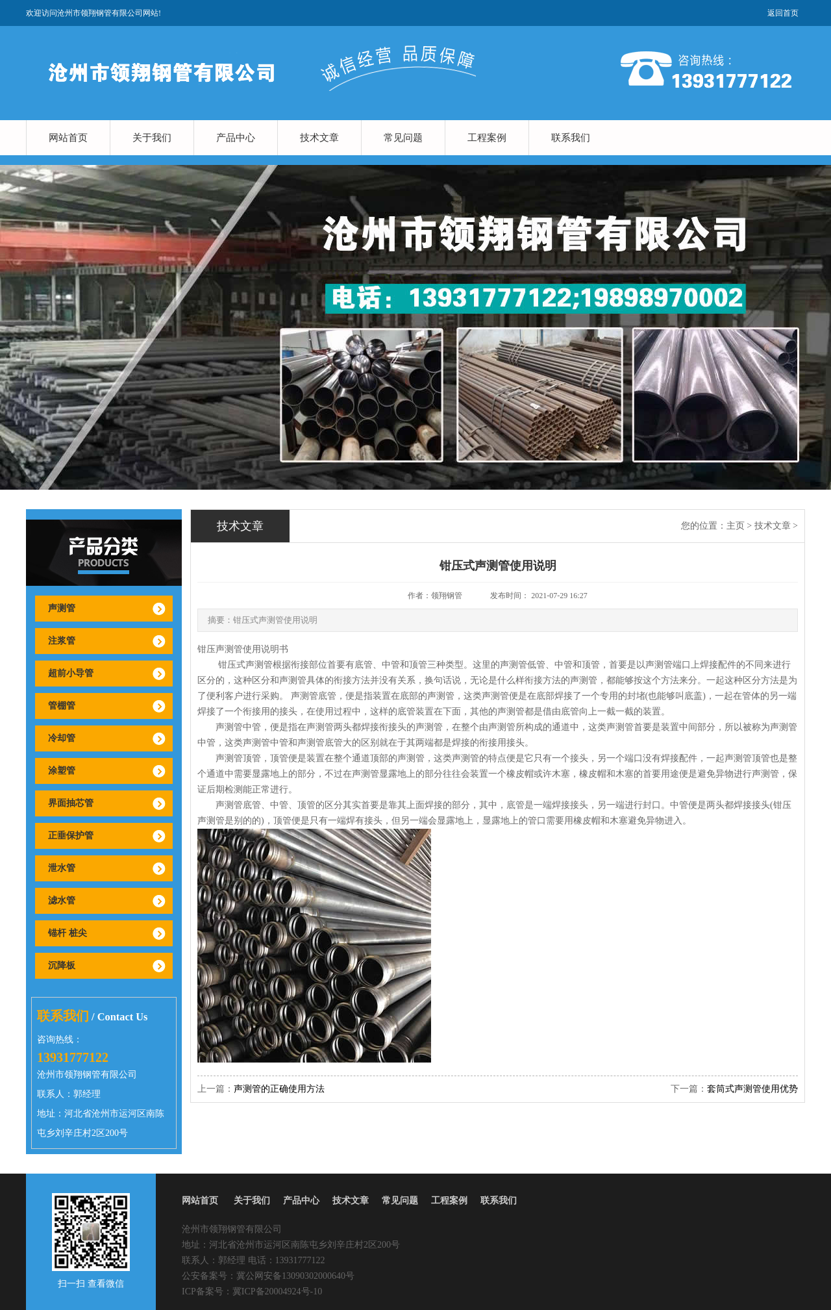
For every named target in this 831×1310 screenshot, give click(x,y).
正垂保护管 (70, 835)
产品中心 (235, 137)
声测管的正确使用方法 (279, 1089)
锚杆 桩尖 (67, 933)
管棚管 (61, 706)
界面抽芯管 (70, 803)
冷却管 (61, 738)
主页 (735, 526)
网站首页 (68, 137)
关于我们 (151, 137)
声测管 (61, 608)
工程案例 (486, 137)
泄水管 (61, 868)
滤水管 (61, 900)
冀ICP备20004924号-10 (277, 1291)
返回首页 (783, 13)
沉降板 (61, 965)
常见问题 (403, 137)
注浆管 (61, 641)
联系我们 (570, 137)
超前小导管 (70, 673)
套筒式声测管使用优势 (752, 1089)
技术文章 (319, 137)
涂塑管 (61, 770)
